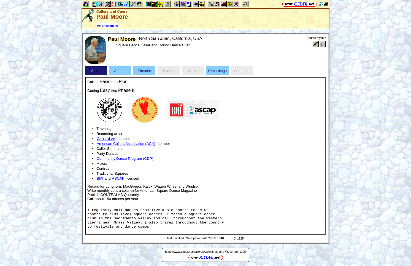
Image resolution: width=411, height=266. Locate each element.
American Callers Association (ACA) (126, 144)
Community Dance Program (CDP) (125, 158)
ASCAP (118, 178)
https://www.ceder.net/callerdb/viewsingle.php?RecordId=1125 (205, 251)
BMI (100, 178)
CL (106, 139)
